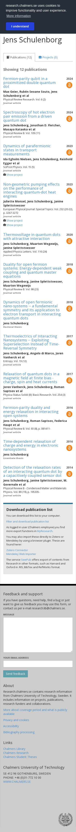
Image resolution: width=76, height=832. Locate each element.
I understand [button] (20, 26)
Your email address (16, 657)
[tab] (19, 57)
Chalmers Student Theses (20, 757)
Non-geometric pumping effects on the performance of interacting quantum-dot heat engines (31, 190)
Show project (14, 174)
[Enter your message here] (38, 634)
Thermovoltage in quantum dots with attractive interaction (31, 236)
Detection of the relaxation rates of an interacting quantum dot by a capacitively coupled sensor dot (32, 471)
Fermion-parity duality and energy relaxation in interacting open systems (31, 411)
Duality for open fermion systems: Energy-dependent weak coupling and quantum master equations (32, 270)
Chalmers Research (16, 753)
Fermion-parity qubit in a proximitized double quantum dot (29, 82)
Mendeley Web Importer (21, 554)
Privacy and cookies (16, 720)
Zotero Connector (17, 550)
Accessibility (11, 726)
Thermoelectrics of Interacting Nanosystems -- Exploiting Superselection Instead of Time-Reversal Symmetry (31, 342)
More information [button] (18, 16)
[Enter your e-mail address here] (38, 663)
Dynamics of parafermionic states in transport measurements (27, 149)
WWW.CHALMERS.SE (17, 782)
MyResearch (44, 531)
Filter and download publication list (27, 521)
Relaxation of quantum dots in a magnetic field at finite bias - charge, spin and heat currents (31, 377)
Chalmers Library (14, 749)
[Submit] (15, 673)
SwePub (26, 559)
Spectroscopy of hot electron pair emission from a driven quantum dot (29, 116)
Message (8, 614)
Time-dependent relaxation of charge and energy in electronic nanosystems (30, 445)
